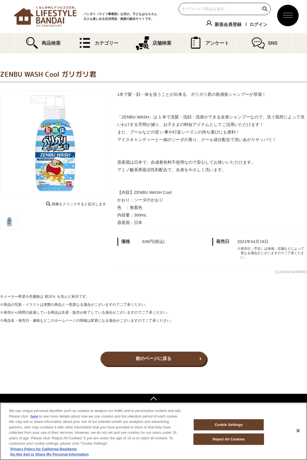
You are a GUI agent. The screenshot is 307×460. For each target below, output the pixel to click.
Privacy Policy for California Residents (43, 449)
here (34, 416)
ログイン (258, 24)
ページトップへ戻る (153, 399)
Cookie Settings (229, 425)
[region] (153, 431)
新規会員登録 (228, 24)
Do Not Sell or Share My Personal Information (49, 454)
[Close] (298, 431)
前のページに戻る (153, 358)
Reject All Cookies (229, 439)
